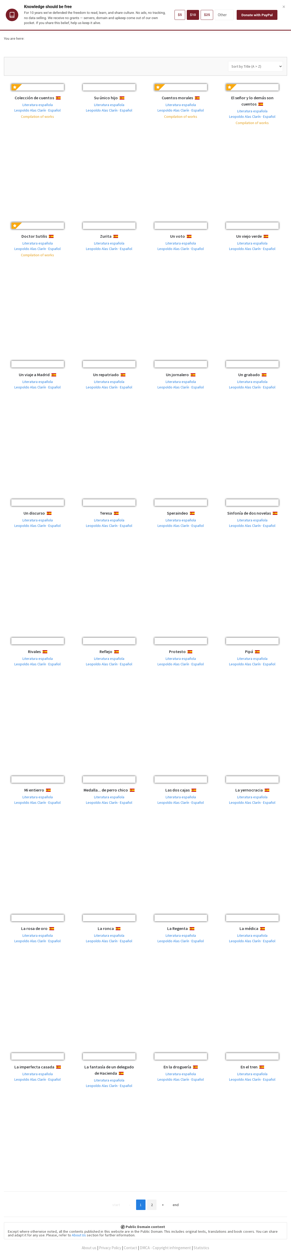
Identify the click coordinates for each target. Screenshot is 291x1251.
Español (62, 98)
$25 (207, 15)
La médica (249, 928)
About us (89, 1247)
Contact (130, 1247)
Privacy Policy (110, 1247)
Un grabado (249, 374)
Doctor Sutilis (34, 236)
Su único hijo (106, 97)
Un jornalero (177, 374)
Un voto (177, 236)
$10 (192, 15)
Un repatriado (106, 374)
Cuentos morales (177, 97)
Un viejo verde (249, 236)
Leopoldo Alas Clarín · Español (37, 110)
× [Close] (283, 6)
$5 (179, 15)
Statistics (201, 1247)
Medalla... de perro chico (106, 790)
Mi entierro (34, 790)
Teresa (106, 513)
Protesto (177, 651)
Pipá (249, 651)
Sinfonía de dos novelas (249, 513)
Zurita (106, 236)
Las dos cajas (177, 790)
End (178, 1204)
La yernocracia (249, 790)
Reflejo (106, 651)
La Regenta (177, 928)
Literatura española (37, 104)
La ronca (106, 928)
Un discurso (34, 513)
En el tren (249, 1066)
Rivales (34, 651)
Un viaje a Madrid (34, 374)
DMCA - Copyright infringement (165, 1247)
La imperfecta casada (34, 1066)
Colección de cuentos (34, 97)
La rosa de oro (34, 928)
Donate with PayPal (257, 15)
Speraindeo (177, 513)
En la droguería (177, 1066)
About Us (79, 1235)
